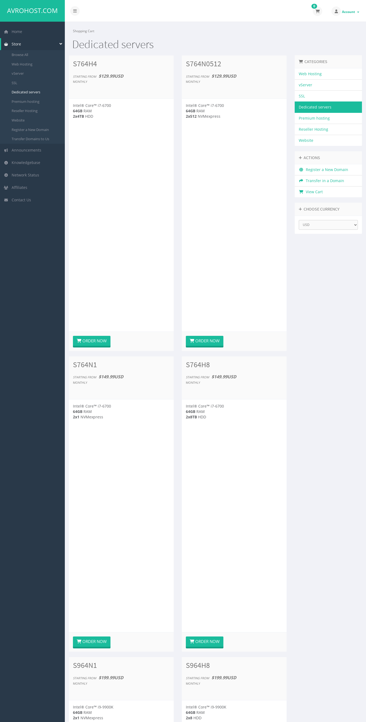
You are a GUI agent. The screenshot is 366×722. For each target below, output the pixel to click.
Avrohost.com (32, 10)
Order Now (92, 140)
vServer (18, 73)
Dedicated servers (26, 92)
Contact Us (17, 199)
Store (12, 44)
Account (350, 11)
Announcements (22, 150)
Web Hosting (22, 64)
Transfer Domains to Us (30, 138)
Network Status (21, 175)
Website (18, 120)
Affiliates (15, 187)
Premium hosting (25, 101)
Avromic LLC (134, 714)
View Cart (311, 191)
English (327, 714)
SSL (14, 82)
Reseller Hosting (25, 110)
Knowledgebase (22, 162)
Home (13, 31)
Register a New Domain (30, 129)
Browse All (20, 54)
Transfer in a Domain (321, 180)
